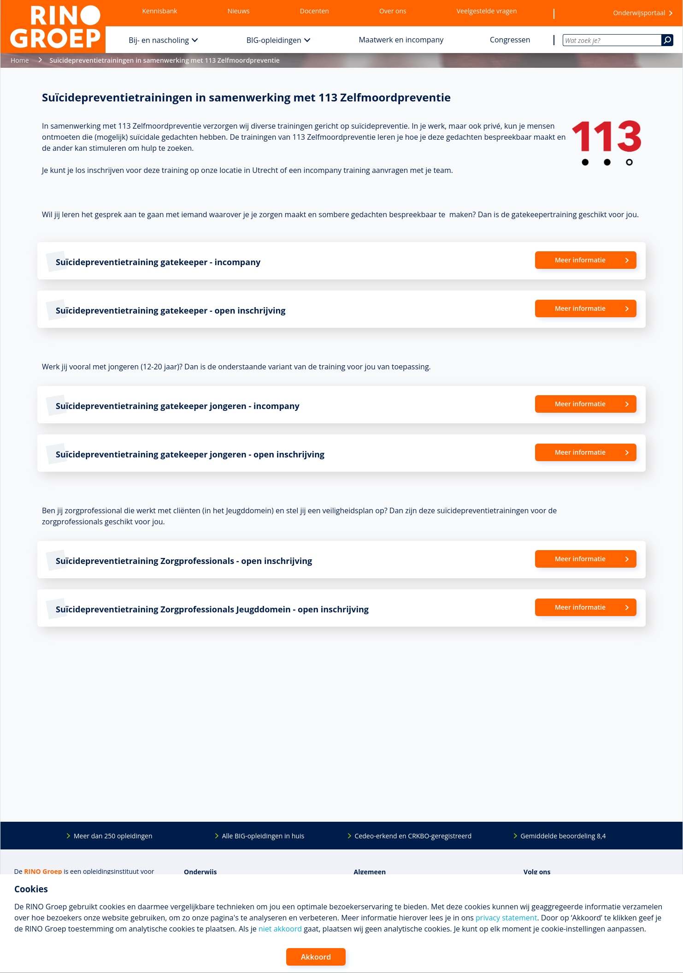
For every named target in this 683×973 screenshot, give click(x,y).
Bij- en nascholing (159, 40)
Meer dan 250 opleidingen (113, 835)
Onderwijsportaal (639, 12)
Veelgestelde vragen (487, 10)
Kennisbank (159, 10)
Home (20, 60)
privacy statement (506, 918)
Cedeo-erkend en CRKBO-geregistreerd (413, 835)
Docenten (314, 10)
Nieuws (239, 10)
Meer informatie (580, 259)
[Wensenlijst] (577, 13)
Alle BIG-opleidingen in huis (263, 835)
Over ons (392, 10)
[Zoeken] (667, 40)
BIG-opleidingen (274, 40)
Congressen (510, 40)
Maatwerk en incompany (401, 40)
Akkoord (316, 957)
